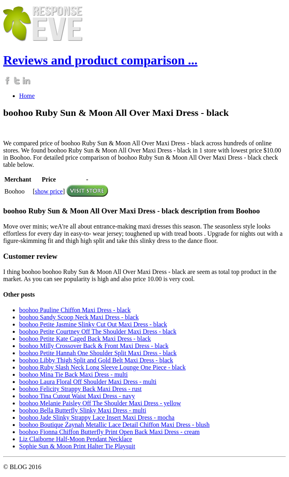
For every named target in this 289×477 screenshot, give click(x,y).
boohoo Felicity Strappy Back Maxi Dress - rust (80, 388)
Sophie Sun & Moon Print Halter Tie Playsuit (77, 446)
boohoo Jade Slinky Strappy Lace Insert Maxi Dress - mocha (97, 417)
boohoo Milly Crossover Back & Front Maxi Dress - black (94, 345)
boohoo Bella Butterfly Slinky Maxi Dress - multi (82, 410)
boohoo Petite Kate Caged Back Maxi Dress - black (85, 338)
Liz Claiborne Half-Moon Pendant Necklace (75, 439)
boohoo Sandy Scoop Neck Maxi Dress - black (79, 317)
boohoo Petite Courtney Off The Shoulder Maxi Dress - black (97, 331)
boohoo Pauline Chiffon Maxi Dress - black (75, 310)
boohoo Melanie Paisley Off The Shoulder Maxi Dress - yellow (100, 403)
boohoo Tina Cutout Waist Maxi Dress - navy (77, 396)
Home (27, 95)
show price (49, 191)
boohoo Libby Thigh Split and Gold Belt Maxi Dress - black (96, 360)
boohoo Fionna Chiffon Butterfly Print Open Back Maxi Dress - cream (109, 431)
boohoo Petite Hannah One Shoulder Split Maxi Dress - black (98, 353)
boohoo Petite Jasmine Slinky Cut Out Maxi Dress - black (93, 324)
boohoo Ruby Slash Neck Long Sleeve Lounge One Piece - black (102, 367)
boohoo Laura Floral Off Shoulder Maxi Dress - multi (88, 381)
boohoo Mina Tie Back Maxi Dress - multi (73, 374)
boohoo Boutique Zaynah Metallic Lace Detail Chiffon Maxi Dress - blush (114, 424)
